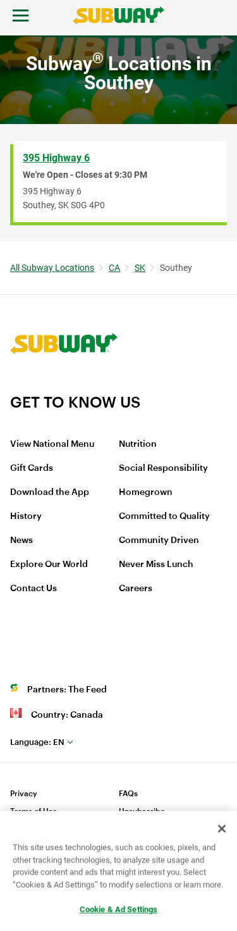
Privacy (23, 793)
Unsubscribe (142, 811)
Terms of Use (33, 811)
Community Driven (159, 540)
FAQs (128, 793)
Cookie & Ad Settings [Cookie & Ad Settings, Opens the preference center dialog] (119, 913)
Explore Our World (49, 564)
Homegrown (146, 492)
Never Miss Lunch (156, 564)
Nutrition (138, 444)
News (21, 540)
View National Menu (52, 444)
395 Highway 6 (56, 158)
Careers (135, 588)
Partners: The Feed (67, 689)
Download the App (49, 492)
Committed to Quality (164, 516)
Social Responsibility (163, 468)
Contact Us (33, 588)
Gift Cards (31, 468)
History (26, 516)
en (37, 742)
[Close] (222, 832)
